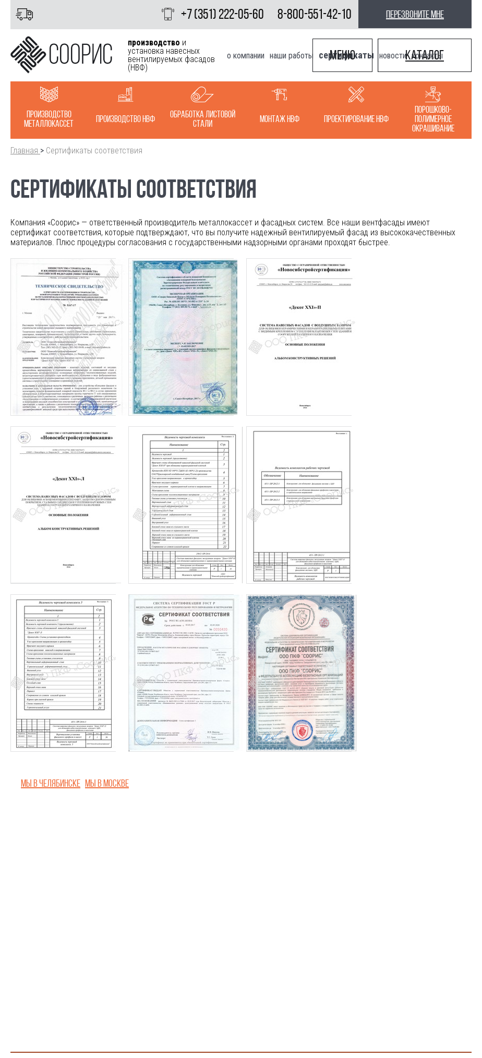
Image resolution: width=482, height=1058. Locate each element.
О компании (245, 56)
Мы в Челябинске (50, 783)
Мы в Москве (107, 783)
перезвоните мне (415, 14)
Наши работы (292, 56)
